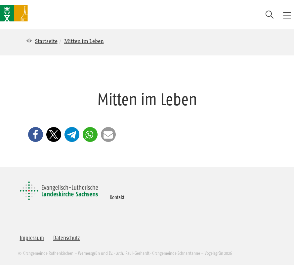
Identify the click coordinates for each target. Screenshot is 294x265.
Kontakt (117, 197)
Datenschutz (66, 238)
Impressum (32, 238)
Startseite (46, 41)
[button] (35, 134)
